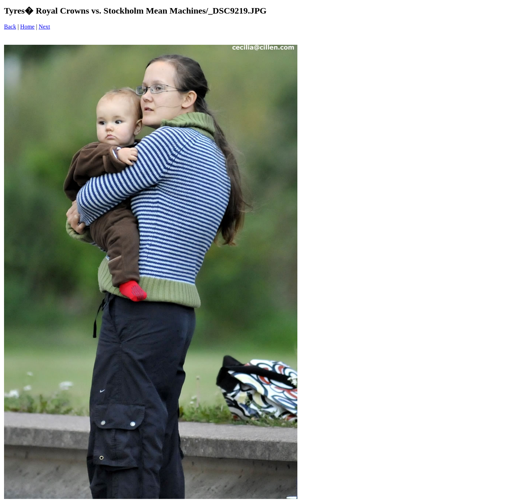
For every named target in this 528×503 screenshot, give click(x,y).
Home (27, 26)
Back (10, 26)
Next (44, 26)
